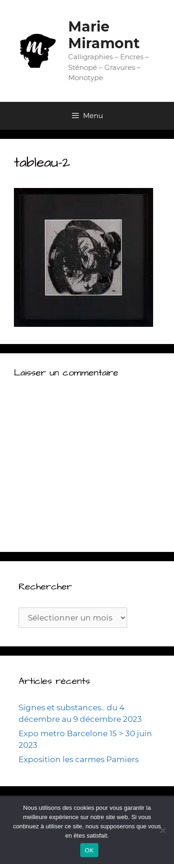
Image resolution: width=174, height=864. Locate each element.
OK (89, 850)
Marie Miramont (104, 35)
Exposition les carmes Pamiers (79, 759)
